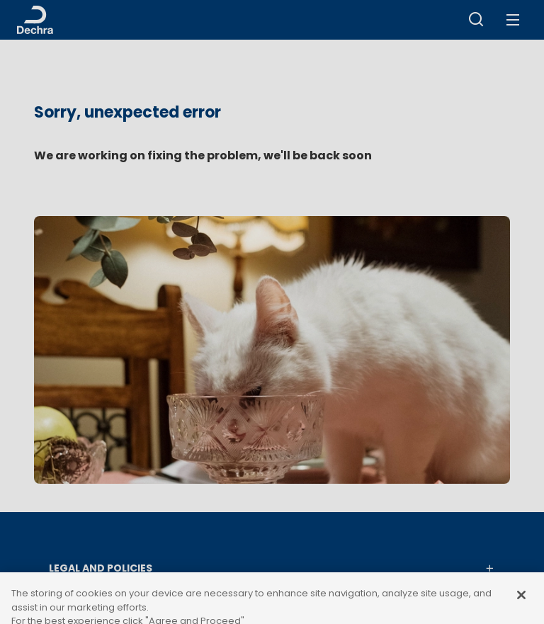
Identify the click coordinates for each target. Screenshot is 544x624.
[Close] (521, 606)
